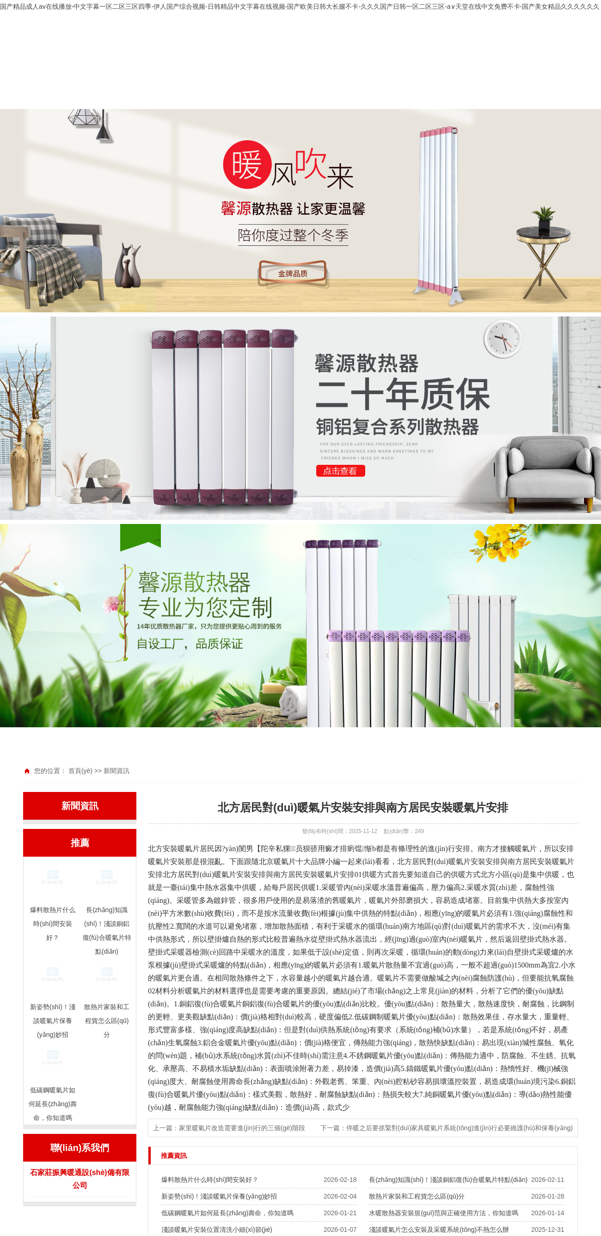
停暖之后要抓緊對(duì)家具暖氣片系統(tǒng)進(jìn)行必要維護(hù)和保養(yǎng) (459, 1128)
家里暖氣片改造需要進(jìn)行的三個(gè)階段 (242, 1128)
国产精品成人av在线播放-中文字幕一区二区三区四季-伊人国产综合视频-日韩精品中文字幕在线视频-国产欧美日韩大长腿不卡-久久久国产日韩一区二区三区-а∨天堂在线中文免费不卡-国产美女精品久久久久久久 (300, 6)
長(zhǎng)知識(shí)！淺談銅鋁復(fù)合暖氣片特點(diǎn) (448, 1179)
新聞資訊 (116, 770)
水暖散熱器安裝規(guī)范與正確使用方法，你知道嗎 (443, 1213)
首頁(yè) (80, 770)
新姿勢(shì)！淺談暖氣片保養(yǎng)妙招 (219, 1196)
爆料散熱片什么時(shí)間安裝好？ (209, 1179)
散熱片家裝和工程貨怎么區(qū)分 (417, 1196)
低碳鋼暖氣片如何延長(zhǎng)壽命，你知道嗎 (227, 1213)
